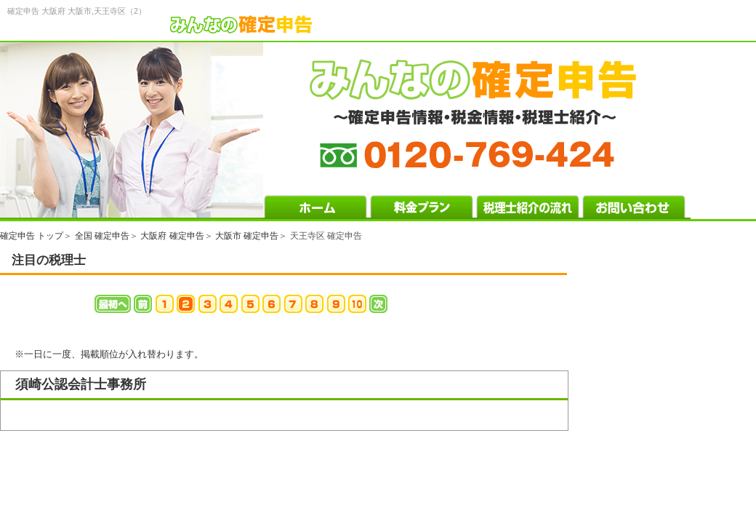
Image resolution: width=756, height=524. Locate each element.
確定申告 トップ (31, 236)
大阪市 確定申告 (246, 236)
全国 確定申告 (102, 236)
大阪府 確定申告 (172, 236)
